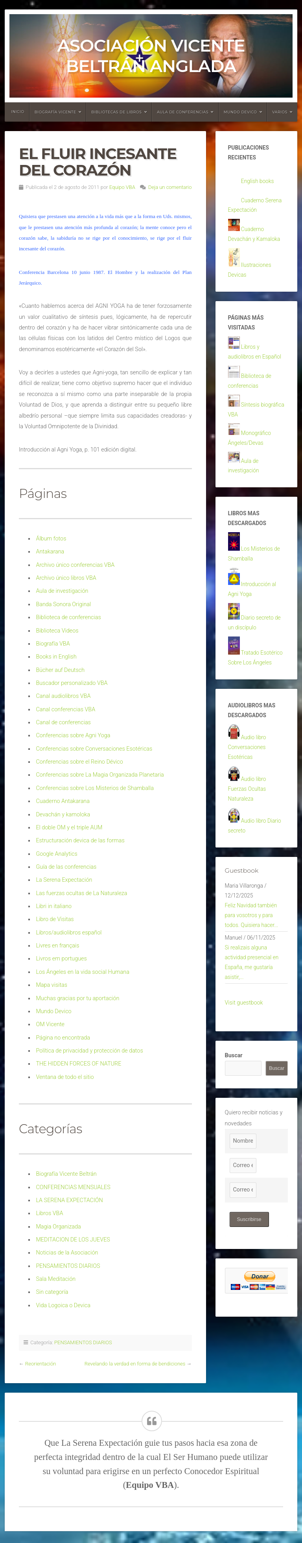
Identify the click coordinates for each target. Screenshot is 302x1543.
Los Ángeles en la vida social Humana (82, 972)
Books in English (56, 656)
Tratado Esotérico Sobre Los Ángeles (253, 686)
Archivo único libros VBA (66, 578)
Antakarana (50, 551)
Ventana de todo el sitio (65, 1077)
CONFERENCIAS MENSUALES (73, 1187)
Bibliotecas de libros (116, 112)
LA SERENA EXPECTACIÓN (69, 1200)
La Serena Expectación (64, 880)
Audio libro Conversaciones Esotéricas (248, 786)
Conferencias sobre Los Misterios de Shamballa (95, 788)
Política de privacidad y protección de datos (89, 1050)
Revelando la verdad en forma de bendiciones (135, 1364)
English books (258, 182)
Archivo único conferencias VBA (75, 565)
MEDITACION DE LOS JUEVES (73, 1239)
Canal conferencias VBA (65, 709)
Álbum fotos (51, 538)
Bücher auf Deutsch (60, 670)
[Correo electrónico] (243, 1218)
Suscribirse (249, 1272)
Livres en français (57, 945)
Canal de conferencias (63, 722)
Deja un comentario (170, 187)
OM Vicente (50, 1024)
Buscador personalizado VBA (71, 683)
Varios (279, 112)
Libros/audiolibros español (68, 932)
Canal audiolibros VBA (63, 696)
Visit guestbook (244, 1055)
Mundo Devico (53, 1011)
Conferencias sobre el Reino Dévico (79, 762)
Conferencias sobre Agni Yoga (73, 735)
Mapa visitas (51, 985)
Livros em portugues (61, 958)
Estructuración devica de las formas (80, 840)
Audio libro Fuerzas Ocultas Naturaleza (248, 830)
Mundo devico (240, 112)
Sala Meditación (56, 1279)
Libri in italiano (54, 906)
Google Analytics (56, 854)
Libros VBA (49, 1213)
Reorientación (40, 1364)
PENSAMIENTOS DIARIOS (68, 1266)
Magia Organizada (58, 1226)
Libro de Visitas (55, 919)
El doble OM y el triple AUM (69, 827)
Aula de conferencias (182, 112)
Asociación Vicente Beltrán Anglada (151, 55)
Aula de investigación (62, 591)
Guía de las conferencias (66, 867)
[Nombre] (243, 1194)
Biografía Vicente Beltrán (66, 1174)
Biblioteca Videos (57, 630)
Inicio (17, 111)
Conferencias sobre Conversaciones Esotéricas (94, 749)
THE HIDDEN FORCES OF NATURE (78, 1063)
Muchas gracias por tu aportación (77, 998)
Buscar (234, 1108)
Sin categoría (52, 1292)
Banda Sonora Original (63, 604)
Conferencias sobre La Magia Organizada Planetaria (100, 775)
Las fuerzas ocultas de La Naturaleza (81, 893)
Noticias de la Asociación (67, 1252)
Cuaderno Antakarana (63, 801)
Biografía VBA (53, 643)
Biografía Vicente (55, 112)
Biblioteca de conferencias (68, 617)
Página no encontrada (63, 1037)
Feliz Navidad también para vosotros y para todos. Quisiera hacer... (253, 962)
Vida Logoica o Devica (63, 1305)
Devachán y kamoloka (63, 814)
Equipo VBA (122, 187)
